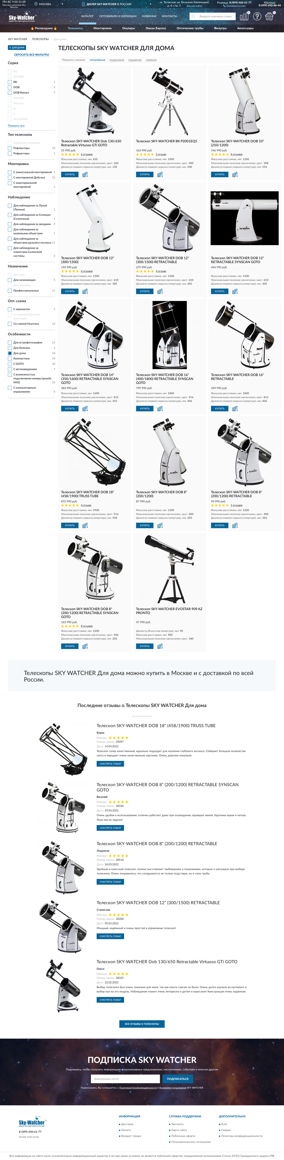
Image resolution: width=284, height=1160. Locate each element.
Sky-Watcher (18, 6)
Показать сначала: (73, 60)
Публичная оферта (183, 1136)
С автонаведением (25, 369)
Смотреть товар (110, 764)
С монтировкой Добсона (29, 177)
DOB (16, 87)
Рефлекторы (21, 148)
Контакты (169, 16)
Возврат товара (131, 1136)
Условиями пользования (172, 1088)
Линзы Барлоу (156, 28)
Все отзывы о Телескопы (142, 1024)
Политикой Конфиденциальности (138, 1088)
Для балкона (21, 348)
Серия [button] (13, 63)
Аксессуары (245, 28)
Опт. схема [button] (17, 301)
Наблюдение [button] (19, 197)
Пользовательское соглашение (191, 1142)
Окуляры (128, 28)
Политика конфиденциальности (242, 1136)
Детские (18, 274)
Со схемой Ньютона (26, 324)
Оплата (126, 1130)
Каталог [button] (87, 16)
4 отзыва (161, 271)
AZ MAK (18, 76)
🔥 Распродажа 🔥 (44, 28)
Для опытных (22, 285)
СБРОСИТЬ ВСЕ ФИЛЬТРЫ (31, 54)
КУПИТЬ (70, 174)
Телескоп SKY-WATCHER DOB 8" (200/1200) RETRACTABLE (157, 844)
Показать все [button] (16, 125)
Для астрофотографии (27, 342)
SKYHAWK (20, 119)
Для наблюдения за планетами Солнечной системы (27, 252)
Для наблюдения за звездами (32, 224)
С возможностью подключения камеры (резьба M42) (32, 378)
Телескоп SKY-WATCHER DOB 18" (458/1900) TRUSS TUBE (156, 726)
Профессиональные (26, 290)
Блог (224, 1124)
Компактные (21, 358)
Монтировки (102, 28)
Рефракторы (21, 153)
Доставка (127, 1124)
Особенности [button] (19, 334)
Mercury (18, 103)
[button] (234, 5)
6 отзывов (86, 154)
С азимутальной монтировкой (32, 172)
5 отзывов (236, 505)
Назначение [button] (18, 266)
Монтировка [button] (18, 164)
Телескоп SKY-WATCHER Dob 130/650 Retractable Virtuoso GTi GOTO (167, 962)
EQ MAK (18, 98)
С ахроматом (21, 309)
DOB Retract (21, 92)
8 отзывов (236, 154)
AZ (15, 71)
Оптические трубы (190, 28)
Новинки (149, 16)
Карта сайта (179, 1130)
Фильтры (220, 28)
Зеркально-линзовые (26, 143)
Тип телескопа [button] (20, 135)
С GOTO (18, 364)
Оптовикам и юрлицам (117, 16)
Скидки (226, 1130)
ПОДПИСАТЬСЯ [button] (178, 1079)
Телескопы (75, 28)
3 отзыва (161, 154)
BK (15, 82)
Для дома (19, 353)
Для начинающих (24, 280)
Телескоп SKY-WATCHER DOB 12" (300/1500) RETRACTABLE (158, 903)
